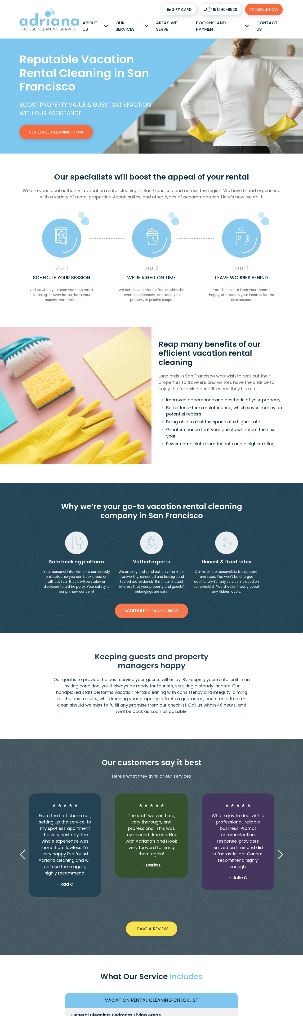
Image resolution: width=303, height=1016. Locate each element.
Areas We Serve (166, 26)
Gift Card (179, 9)
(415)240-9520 (220, 9)
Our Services (132, 26)
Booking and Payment (222, 26)
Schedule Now (263, 9)
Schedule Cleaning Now (56, 132)
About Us (95, 26)
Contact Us (267, 26)
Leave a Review (151, 929)
